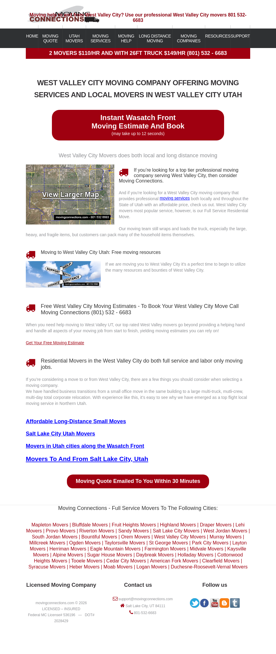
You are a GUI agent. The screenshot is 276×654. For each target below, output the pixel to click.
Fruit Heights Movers (134, 524)
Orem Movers (135, 536)
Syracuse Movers (47, 566)
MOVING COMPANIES (188, 38)
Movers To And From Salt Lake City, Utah (87, 458)
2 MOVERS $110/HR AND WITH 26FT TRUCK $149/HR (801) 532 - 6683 (138, 53)
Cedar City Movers (126, 560)
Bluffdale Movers (90, 524)
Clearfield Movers (220, 560)
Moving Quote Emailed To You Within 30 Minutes (138, 481)
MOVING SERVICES (101, 38)
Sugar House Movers (109, 554)
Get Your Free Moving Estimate (55, 342)
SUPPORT (240, 36)
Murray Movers (225, 536)
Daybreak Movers (155, 554)
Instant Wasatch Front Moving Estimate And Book (138, 121)
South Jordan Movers (54, 536)
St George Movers (168, 542)
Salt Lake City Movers (176, 530)
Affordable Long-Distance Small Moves (76, 421)
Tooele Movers (86, 560)
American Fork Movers (174, 560)
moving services (175, 198)
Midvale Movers (207, 548)
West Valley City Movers (180, 536)
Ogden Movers (85, 542)
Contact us (138, 585)
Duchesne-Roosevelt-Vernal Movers (209, 566)
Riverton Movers (96, 530)
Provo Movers (61, 530)
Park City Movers (210, 542)
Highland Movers (178, 524)
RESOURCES (217, 36)
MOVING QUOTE (50, 38)
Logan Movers (151, 566)
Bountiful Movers (99, 536)
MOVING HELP (126, 38)
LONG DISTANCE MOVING (155, 38)
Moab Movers (118, 566)
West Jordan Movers (225, 530)
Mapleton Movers (50, 524)
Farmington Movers (165, 548)
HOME (32, 36)
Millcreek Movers (47, 542)
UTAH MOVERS (74, 38)
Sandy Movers (133, 530)
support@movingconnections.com (145, 599)
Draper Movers (216, 524)
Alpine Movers (68, 554)
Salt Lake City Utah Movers (60, 434)
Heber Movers (84, 566)
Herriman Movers (68, 548)
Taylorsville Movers (125, 542)
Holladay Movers (195, 554)
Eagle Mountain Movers (115, 548)
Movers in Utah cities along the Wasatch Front (85, 446)
